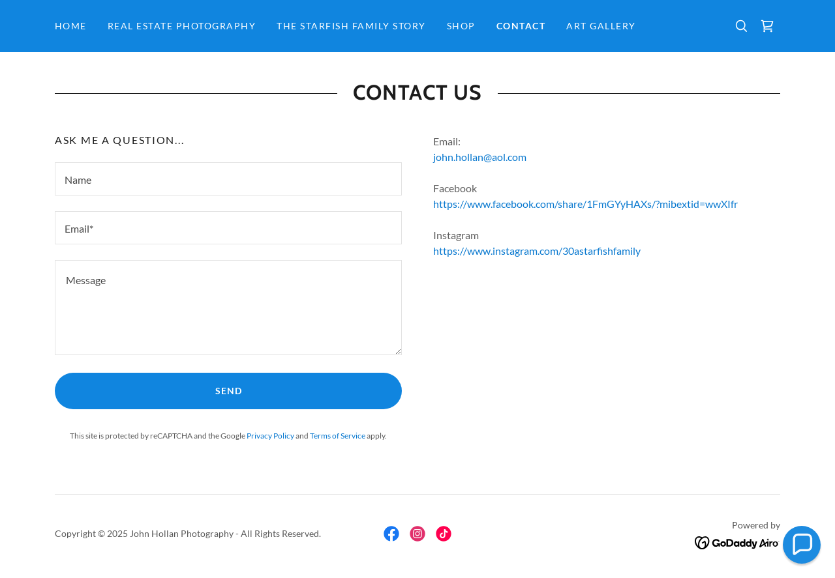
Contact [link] (521, 25)
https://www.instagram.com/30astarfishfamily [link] (537, 250)
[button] (802, 545)
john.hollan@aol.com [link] (479, 157)
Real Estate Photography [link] (182, 25)
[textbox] (228, 178)
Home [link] (71, 25)
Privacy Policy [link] (270, 436)
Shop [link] (461, 25)
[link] (767, 26)
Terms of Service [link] (337, 436)
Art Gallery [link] (600, 25)
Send (228, 390)
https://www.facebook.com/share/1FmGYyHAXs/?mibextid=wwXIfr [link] (585, 203)
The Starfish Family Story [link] (351, 25)
